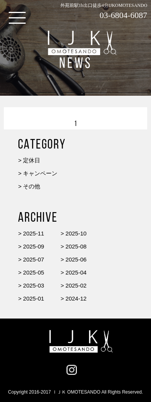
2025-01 (33, 298)
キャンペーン (40, 173)
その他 (31, 186)
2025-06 (75, 259)
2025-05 (33, 272)
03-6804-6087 (123, 15)
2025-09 (33, 246)
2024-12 (75, 298)
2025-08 (75, 246)
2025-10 (75, 233)
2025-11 (33, 233)
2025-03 (33, 285)
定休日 (31, 160)
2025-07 (33, 259)
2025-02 (75, 285)
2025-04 (75, 272)
